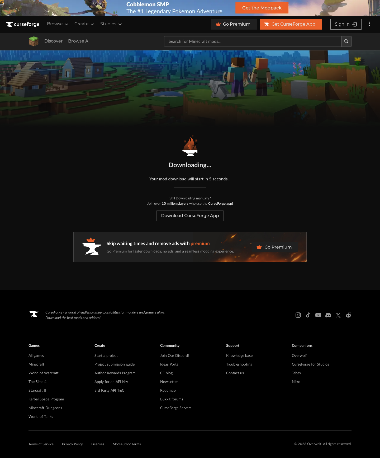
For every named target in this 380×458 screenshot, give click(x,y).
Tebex (296, 373)
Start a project (106, 356)
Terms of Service (41, 444)
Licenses (97, 444)
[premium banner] (190, 247)
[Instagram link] (298, 315)
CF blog (166, 373)
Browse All (79, 41)
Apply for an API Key (111, 382)
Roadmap (168, 390)
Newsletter (169, 382)
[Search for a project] (253, 41)
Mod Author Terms (127, 444)
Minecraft (36, 364)
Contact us (235, 373)
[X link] (338, 315)
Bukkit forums (171, 399)
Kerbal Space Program (46, 399)
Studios (111, 24)
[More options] (369, 24)
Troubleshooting (239, 364)
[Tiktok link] (308, 315)
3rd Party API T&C (109, 390)
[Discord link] (328, 315)
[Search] (346, 41)
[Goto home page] (23, 24)
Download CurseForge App (190, 215)
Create (84, 24)
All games (36, 356)
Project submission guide (114, 364)
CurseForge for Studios (310, 364)
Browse (58, 24)
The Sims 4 (37, 382)
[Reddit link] (348, 315)
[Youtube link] (318, 315)
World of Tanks (40, 417)
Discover (53, 41)
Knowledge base (239, 356)
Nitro (296, 382)
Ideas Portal (169, 364)
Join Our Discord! (174, 356)
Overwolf (299, 356)
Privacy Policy (72, 444)
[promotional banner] (190, 8)
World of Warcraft (43, 373)
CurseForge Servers (175, 408)
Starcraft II (37, 390)
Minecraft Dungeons (45, 408)
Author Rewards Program (115, 373)
